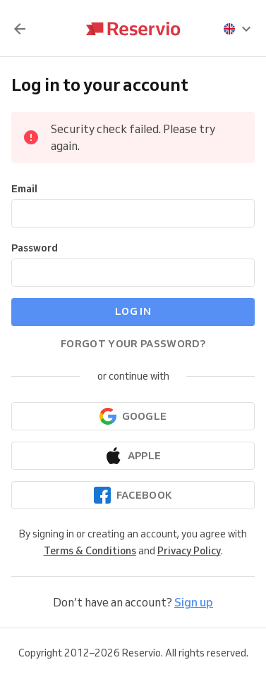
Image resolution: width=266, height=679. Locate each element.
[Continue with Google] (133, 416)
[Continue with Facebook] (133, 495)
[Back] (19, 28)
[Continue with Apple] (133, 456)
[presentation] (238, 29)
